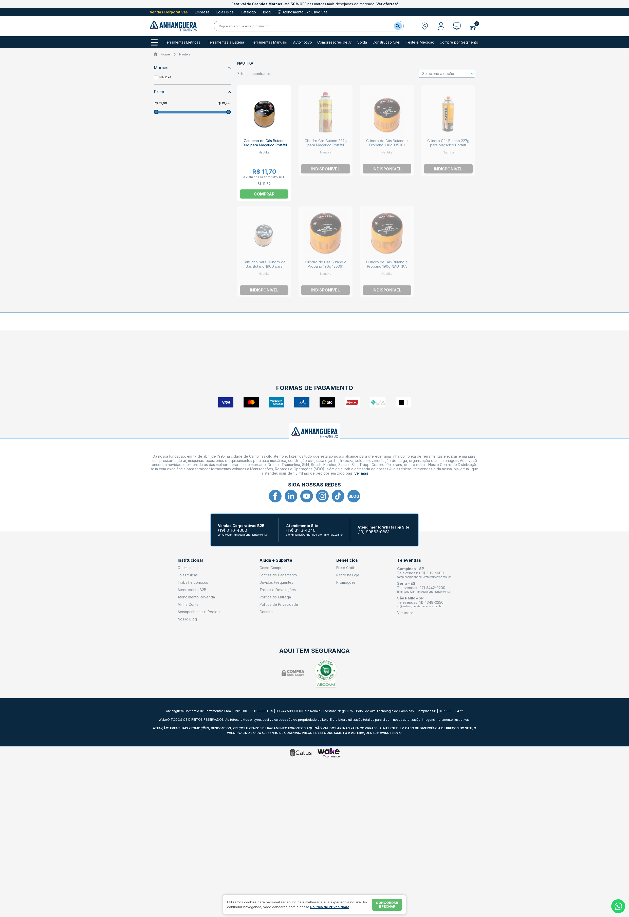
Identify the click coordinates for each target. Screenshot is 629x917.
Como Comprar (272, 567)
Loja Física (225, 12)
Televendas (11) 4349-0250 (420, 602)
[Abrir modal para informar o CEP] (425, 26)
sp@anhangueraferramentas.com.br (419, 606)
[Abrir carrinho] (473, 26)
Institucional (190, 560)
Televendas (409, 560)
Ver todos (405, 613)
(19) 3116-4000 (232, 530)
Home (165, 54)
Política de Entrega (275, 597)
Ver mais (361, 473)
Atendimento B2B (192, 590)
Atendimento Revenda (196, 597)
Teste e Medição (420, 42)
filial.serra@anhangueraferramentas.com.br (424, 591)
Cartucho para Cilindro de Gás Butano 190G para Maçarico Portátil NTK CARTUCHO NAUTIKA (264, 268)
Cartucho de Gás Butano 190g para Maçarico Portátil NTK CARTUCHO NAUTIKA (264, 145)
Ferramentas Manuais (269, 42)
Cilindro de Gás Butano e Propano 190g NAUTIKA (387, 264)
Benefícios (347, 560)
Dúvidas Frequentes (276, 582)
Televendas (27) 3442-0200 (421, 588)
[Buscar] (398, 26)
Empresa (202, 12)
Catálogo (248, 12)
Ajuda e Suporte (276, 560)
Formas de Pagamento (278, 575)
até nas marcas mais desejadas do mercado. (314, 4)
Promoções (346, 582)
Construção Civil (386, 42)
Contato (266, 612)
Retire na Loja (347, 575)
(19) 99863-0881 (373, 532)
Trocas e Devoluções (278, 590)
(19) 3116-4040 (301, 530)
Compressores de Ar (334, 42)
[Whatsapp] (618, 906)
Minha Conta (188, 604)
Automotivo (302, 42)
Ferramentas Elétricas (182, 42)
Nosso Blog (187, 619)
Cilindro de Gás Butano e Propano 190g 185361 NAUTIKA (387, 145)
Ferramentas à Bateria (226, 42)
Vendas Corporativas (169, 12)
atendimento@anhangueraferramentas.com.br (314, 534)
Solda (362, 42)
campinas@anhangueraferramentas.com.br (424, 576)
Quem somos (188, 567)
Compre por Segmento (459, 42)
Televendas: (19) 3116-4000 (420, 573)
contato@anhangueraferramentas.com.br (243, 534)
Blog (267, 12)
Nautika (184, 54)
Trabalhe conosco (193, 582)
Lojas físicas (188, 575)
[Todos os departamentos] (154, 42)
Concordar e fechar (387, 905)
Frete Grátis (346, 567)
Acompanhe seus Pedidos (199, 612)
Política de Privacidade (279, 604)
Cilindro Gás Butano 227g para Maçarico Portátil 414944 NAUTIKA (448, 145)
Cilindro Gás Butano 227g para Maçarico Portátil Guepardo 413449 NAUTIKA (325, 145)
